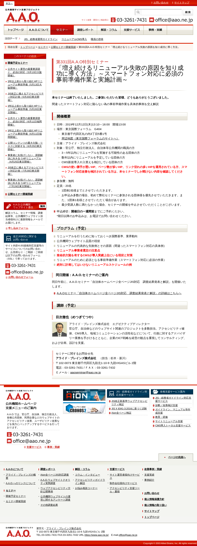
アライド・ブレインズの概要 (21, 476)
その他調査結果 (49, 504)
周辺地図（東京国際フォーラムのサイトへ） (90, 138)
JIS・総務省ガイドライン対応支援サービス (173, 399)
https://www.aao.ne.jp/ (96, 534)
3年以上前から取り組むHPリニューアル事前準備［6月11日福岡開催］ (25, 134)
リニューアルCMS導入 (74, 39)
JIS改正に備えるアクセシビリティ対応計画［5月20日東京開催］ (26, 97)
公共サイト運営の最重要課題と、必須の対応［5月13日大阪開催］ (25, 72)
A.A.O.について (14, 469)
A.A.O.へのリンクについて (21, 483)
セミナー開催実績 (16, 501)
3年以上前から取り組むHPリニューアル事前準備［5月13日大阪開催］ (25, 84)
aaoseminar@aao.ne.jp (85, 372)
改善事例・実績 (153, 469)
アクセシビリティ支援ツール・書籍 (125, 490)
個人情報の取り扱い (155, 505)
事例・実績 (53, 447)
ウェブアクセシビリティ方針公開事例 (55, 490)
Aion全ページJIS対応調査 (54, 474)
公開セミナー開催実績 (63, 47)
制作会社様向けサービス (123, 483)
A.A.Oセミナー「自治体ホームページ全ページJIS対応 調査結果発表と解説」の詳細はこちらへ (119, 293)
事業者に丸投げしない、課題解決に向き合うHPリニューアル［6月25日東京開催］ (25, 158)
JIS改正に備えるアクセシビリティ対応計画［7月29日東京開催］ (26, 170)
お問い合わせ (161, 2)
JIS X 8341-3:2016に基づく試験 (129, 408)
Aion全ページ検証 (121, 412)
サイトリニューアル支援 (169, 421)
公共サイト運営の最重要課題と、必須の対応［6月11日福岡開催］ (25, 121)
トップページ (27, 47)
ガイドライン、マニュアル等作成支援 (172, 411)
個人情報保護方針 (154, 499)
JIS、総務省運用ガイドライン (41, 39)
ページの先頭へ (177, 457)
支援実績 (149, 474)
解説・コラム (82, 469)
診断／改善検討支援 (166, 405)
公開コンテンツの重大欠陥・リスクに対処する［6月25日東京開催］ (25, 146)
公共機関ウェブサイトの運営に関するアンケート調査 (55, 498)
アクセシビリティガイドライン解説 (90, 481)
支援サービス (34, 447)
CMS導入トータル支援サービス (173, 425)
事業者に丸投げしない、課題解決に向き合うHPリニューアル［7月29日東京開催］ (25, 183)
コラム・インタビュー (87, 474)
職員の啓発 (97, 39)
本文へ (9, 3)
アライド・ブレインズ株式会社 (63, 528)
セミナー (43, 47)
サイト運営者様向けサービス (125, 476)
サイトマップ (181, 2)
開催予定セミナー (18, 62)
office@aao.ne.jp (128, 534)
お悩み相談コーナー (86, 488)
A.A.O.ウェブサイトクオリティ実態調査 (55, 481)
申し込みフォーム (18, 228)
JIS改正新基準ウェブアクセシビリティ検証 (129, 403)
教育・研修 (161, 417)
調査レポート (47, 469)
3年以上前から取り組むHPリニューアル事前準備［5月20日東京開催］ (25, 109)
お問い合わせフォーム (20, 277)
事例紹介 (149, 479)
